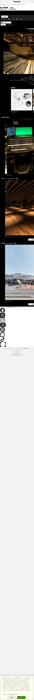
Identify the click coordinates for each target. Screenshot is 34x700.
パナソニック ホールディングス (17, 349)
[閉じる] (31, 677)
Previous (3, 147)
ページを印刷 (19, 19)
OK (21, 697)
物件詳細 (18, 4)
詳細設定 (12, 697)
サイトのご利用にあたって (8, 348)
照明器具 (8, 4)
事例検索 (5, 16)
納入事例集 (14, 4)
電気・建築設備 (3, 4)
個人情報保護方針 (26, 348)
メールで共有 (12, 19)
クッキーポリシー (18, 348)
